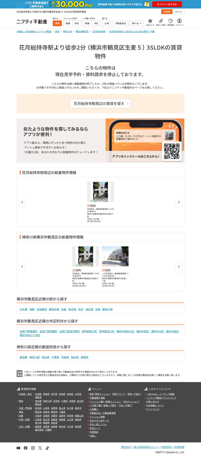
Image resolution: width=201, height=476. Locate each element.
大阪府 (38, 415)
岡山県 (46, 419)
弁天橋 (23, 309)
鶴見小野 (107, 309)
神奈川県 (34, 357)
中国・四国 (24, 419)
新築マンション (113, 401)
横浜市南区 (172, 331)
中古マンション (130, 401)
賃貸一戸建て (133, 393)
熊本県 (62, 426)
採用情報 (179, 447)
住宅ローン (95, 428)
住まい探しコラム (98, 424)
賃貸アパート (118, 393)
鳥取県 (54, 419)
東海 (21, 411)
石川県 (70, 408)
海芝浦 (89, 309)
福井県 (78, 408)
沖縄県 (48, 429)
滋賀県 (62, 415)
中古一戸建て (125, 405)
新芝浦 (72, 309)
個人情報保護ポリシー (146, 447)
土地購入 (94, 409)
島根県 (62, 419)
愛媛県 (46, 422)
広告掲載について (155, 405)
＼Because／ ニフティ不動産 (160, 393)
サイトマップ (152, 409)
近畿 (21, 415)
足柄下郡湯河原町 (69, 331)
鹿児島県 (39, 429)
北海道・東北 (25, 393)
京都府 (54, 415)
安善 (63, 309)
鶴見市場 (54, 309)
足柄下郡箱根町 (28, 331)
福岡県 (38, 426)
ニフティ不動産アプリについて (161, 397)
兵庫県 (46, 415)
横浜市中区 (157, 331)
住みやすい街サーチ (99, 420)
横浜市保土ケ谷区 (30, 335)
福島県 (38, 397)
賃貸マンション (102, 393)
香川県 (38, 422)
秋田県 (70, 393)
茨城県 (65, 357)
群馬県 (84, 357)
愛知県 (38, 411)
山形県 (78, 393)
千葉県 (55, 357)
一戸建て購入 (96, 405)
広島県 (38, 419)
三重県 (62, 411)
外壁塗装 (94, 431)
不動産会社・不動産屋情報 (103, 412)
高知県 (54, 422)
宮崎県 (78, 426)
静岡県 (54, 411)
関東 (21, 400)
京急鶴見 (42, 309)
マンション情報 (97, 416)
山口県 (70, 419)
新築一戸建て (110, 405)
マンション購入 (97, 401)
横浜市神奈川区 (125, 331)
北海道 (38, 393)
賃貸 (92, 393)
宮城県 (62, 393)
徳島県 (78, 419)
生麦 (97, 309)
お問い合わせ (152, 401)
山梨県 (46, 408)
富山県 (62, 408)
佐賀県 (46, 426)
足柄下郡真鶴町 (48, 331)
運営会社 (126, 447)
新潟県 (38, 408)
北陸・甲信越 (25, 408)
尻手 (80, 309)
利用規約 (167, 447)
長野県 (54, 408)
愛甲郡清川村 (106, 331)
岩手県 (54, 393)
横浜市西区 (142, 331)
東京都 (23, 357)
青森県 (46, 393)
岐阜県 (46, 411)
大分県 (70, 426)
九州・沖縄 (24, 426)
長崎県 (54, 426)
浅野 (32, 309)
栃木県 (75, 357)
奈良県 (70, 415)
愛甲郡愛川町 (89, 331)
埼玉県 (45, 357)
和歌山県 (79, 415)
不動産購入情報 (97, 397)
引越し (93, 435)
